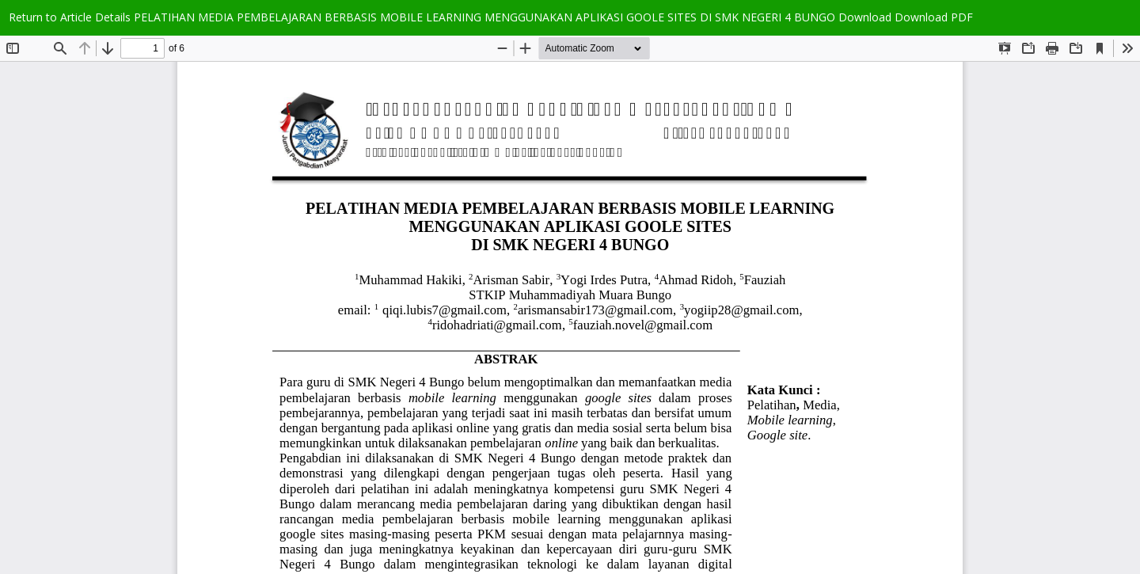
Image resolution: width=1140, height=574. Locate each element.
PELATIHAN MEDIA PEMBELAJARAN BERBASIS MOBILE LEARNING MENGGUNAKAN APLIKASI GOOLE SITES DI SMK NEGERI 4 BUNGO (486, 17)
